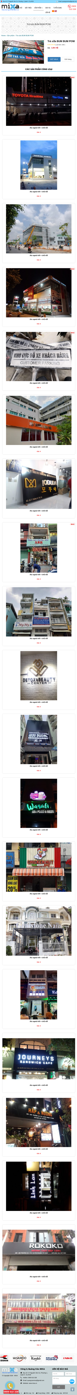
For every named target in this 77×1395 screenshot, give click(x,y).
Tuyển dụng (57, 8)
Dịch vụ (48, 8)
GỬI (58, 1387)
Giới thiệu (28, 8)
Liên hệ (47, 12)
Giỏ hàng (67, 59)
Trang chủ (18, 8)
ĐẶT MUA (54, 59)
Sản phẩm (38, 8)
